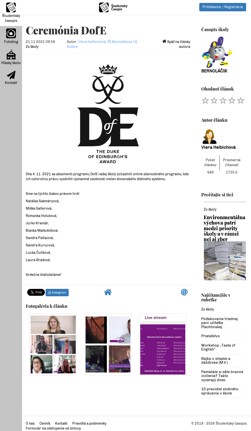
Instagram (57, 292)
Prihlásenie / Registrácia (222, 7)
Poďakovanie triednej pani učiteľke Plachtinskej (219, 323)
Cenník (44, 423)
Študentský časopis (11, 12)
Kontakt (11, 78)
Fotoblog (11, 36)
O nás (30, 423)
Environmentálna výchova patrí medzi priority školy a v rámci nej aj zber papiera (224, 231)
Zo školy (32, 47)
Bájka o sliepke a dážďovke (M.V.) (215, 360)
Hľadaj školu (11, 57)
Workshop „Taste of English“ (218, 347)
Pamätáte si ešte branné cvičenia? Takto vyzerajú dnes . (222, 376)
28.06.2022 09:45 (215, 234)
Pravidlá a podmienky (89, 423)
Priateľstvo (210, 336)
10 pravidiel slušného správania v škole (219, 391)
